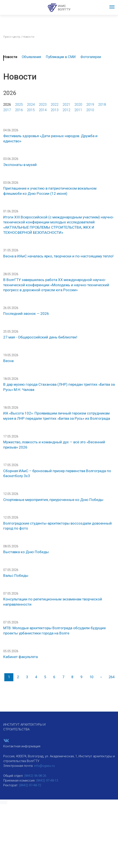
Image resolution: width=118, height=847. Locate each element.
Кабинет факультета (20, 657)
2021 (66, 104)
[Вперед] (101, 677)
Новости (10, 57)
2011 (78, 110)
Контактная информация (21, 746)
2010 (90, 110)
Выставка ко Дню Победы (26, 552)
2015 (31, 110)
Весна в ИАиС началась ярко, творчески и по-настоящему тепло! (58, 256)
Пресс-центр (11, 36)
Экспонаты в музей (20, 165)
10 (91, 677)
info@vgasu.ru (44, 766)
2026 (7, 104)
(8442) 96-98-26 (35, 776)
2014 (43, 110)
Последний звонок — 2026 (26, 313)
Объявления (31, 57)
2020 (78, 104)
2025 (19, 104)
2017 (7, 110)
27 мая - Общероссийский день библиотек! (40, 337)
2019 (90, 104)
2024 (31, 104)
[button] (3, 802)
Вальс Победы (15, 575)
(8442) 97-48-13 (47, 780)
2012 (66, 110)
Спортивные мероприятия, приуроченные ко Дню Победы (53, 499)
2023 (43, 104)
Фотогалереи (90, 57)
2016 (19, 110)
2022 (54, 104)
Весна (8, 361)
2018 (102, 104)
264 (112, 677)
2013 (54, 110)
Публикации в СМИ (61, 57)
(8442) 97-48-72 (30, 785)
